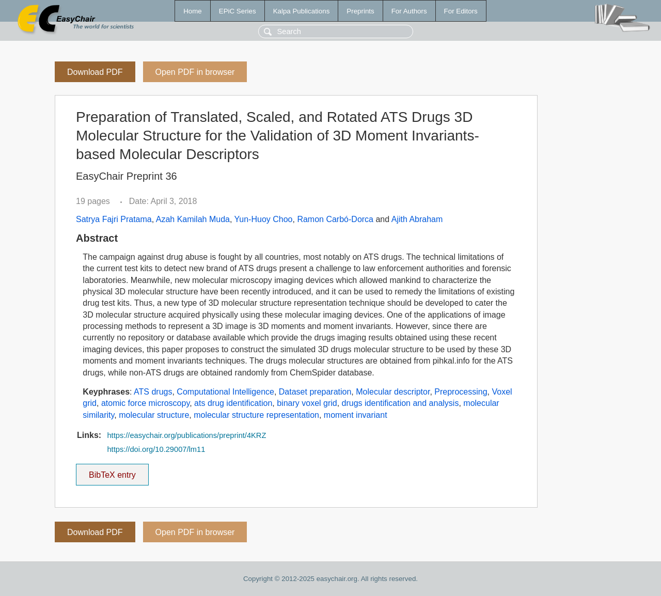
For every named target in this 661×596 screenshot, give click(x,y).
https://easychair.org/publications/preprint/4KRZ (186, 435)
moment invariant (355, 415)
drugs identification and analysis (400, 403)
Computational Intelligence (225, 391)
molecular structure (154, 415)
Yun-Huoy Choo (263, 219)
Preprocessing (460, 391)
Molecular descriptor (393, 391)
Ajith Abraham (417, 219)
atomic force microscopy (145, 403)
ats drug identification (233, 403)
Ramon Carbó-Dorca (335, 219)
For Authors (409, 11)
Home (192, 11)
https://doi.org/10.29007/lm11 (156, 449)
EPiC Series (237, 11)
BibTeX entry (112, 471)
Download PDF (95, 72)
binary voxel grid (307, 403)
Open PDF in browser (195, 72)
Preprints (360, 11)
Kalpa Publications (301, 11)
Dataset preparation (315, 391)
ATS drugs (153, 391)
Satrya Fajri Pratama (114, 219)
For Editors (461, 11)
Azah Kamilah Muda (193, 219)
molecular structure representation (256, 415)
